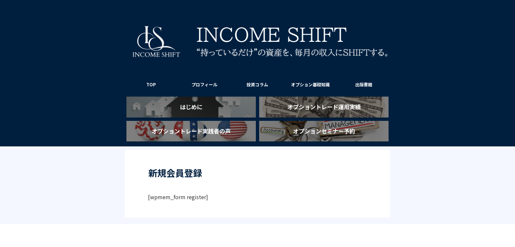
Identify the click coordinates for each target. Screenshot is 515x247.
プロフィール (204, 84)
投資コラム (257, 84)
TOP (151, 84)
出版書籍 (363, 84)
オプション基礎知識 (310, 84)
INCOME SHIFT (257, 225)
